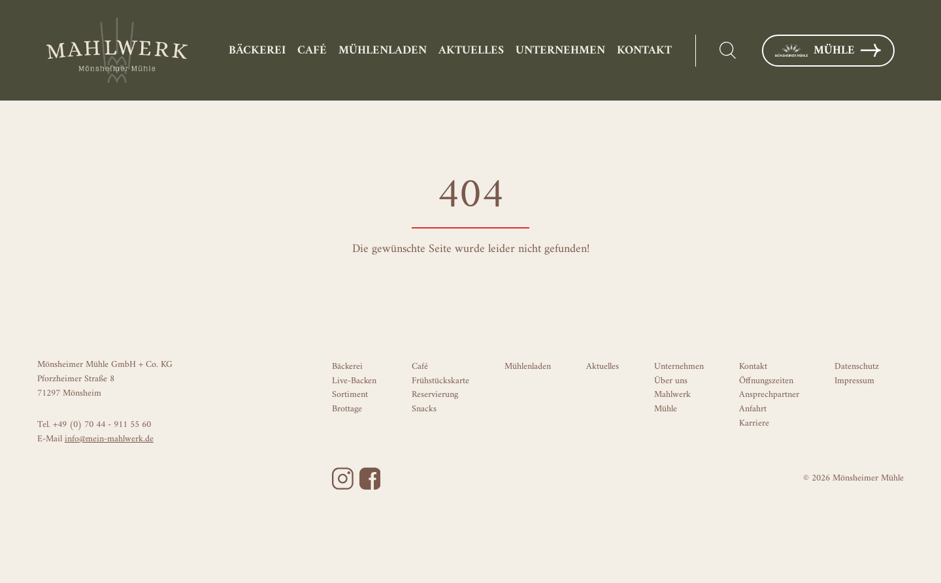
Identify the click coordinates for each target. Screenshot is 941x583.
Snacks (424, 409)
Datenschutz (856, 366)
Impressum (854, 381)
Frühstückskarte (440, 381)
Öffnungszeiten (766, 381)
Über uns (670, 381)
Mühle (828, 50)
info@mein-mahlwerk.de (109, 439)
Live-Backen (354, 381)
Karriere (754, 423)
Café (312, 50)
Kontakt (644, 50)
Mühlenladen (382, 50)
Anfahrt (753, 409)
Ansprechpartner (769, 394)
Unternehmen (560, 50)
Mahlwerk (672, 394)
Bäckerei (257, 50)
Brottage (347, 409)
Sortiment (350, 394)
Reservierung (435, 394)
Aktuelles (471, 50)
